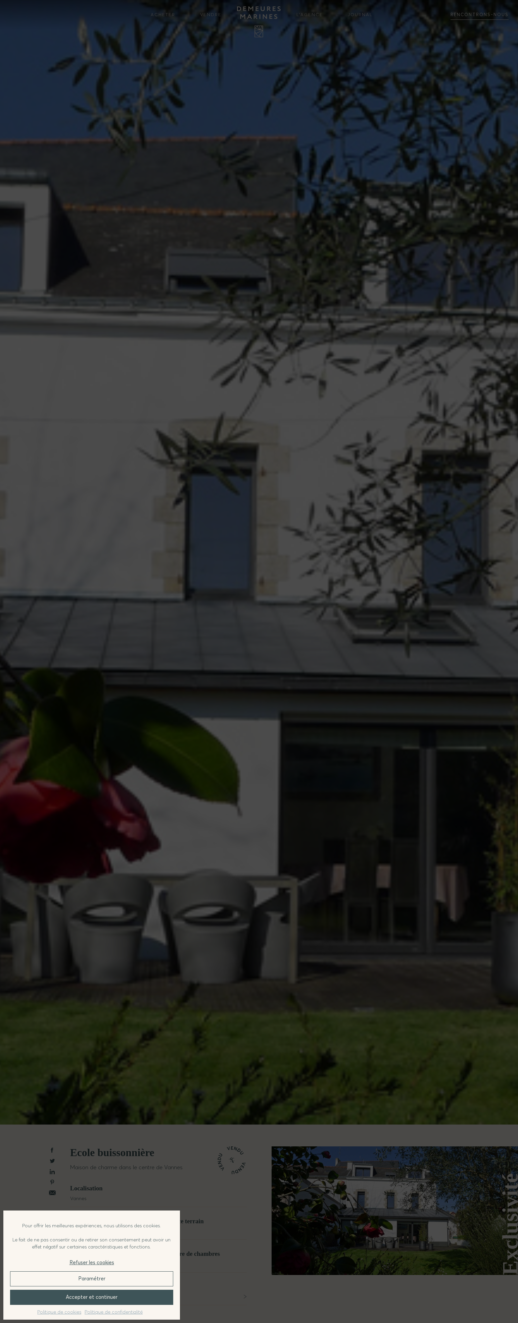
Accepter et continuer (91, 1297)
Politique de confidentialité (114, 1312)
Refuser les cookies (91, 1262)
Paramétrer (91, 1278)
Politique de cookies (59, 1312)
